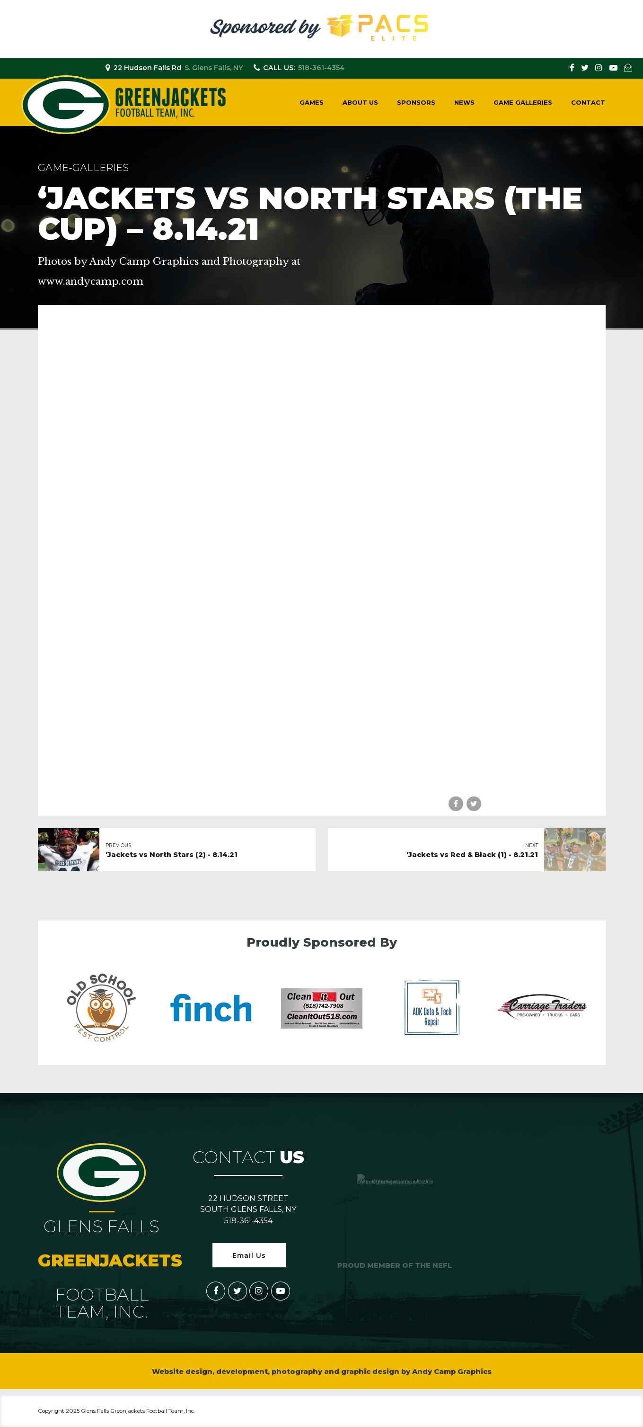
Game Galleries (522, 102)
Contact (588, 102)
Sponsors (416, 102)
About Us (360, 102)
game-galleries (83, 167)
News (464, 102)
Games (311, 102)
